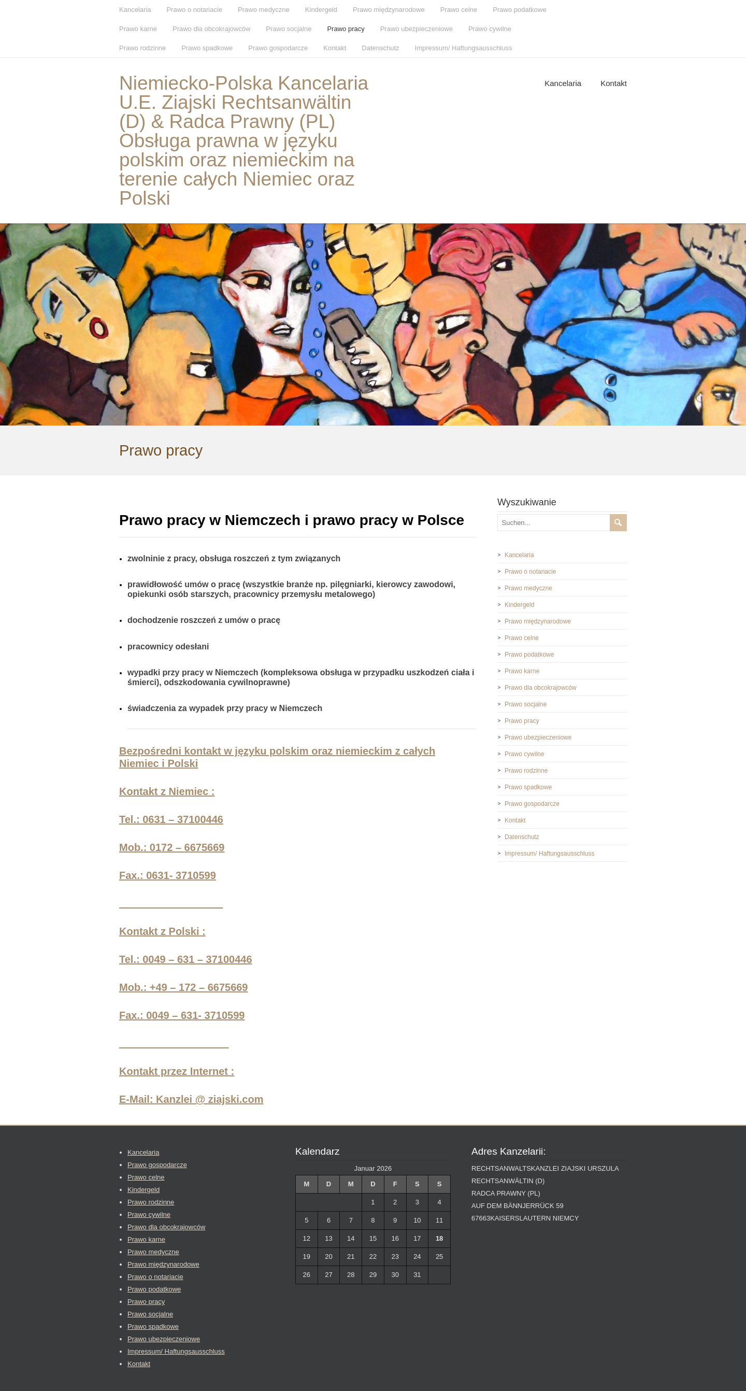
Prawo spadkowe (207, 48)
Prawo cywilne (489, 29)
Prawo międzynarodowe (389, 9)
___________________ (173, 1043)
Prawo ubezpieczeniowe (416, 29)
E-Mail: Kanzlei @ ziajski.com (191, 1099)
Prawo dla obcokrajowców (211, 29)
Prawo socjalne (288, 29)
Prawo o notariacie (194, 9)
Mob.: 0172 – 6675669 (171, 847)
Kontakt (334, 48)
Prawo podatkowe (519, 9)
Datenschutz (380, 48)
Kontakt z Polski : (162, 931)
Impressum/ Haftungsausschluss (463, 48)
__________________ (171, 903)
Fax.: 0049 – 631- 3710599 (182, 1015)
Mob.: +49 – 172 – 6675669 (183, 987)
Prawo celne (459, 9)
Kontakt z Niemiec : (166, 791)
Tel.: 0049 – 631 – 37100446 (185, 959)
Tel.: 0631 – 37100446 (171, 819)
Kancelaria (135, 9)
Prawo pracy (345, 29)
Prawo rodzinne (142, 48)
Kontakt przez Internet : (176, 1071)
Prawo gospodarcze (278, 48)
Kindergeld (321, 9)
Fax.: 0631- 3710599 (167, 875)
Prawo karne (138, 29)
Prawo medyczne (264, 9)
